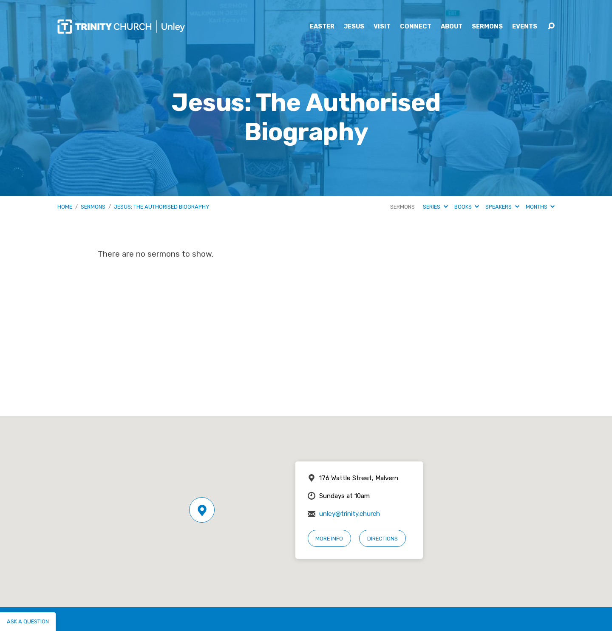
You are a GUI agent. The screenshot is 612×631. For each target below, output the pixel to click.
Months (540, 207)
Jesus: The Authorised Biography (162, 207)
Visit (382, 27)
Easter (322, 27)
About (451, 27)
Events (524, 27)
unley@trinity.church (349, 514)
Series (435, 207)
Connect (415, 27)
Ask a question (28, 621)
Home (64, 207)
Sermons (487, 27)
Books (466, 207)
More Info (329, 538)
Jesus (354, 27)
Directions (382, 538)
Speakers (502, 207)
